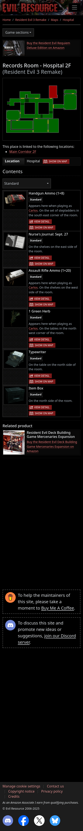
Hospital (68, 20)
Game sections (17, 32)
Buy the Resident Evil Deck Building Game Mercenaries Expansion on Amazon (52, 446)
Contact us (55, 786)
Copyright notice (21, 791)
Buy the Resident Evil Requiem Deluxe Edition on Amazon (48, 45)
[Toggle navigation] (74, 7)
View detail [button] (41, 221)
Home (7, 20)
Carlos (33, 210)
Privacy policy (52, 791)
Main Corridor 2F (22, 151)
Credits (14, 796)
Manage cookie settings (21, 786)
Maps (54, 20)
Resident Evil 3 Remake (30, 20)
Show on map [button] (58, 161)
